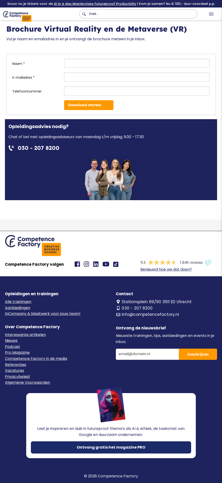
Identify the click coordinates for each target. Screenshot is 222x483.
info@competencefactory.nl (147, 314)
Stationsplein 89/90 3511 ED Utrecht (154, 302)
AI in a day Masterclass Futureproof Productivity (95, 3)
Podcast (12, 346)
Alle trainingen (18, 301)
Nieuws (11, 340)
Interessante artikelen (25, 334)
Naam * (18, 63)
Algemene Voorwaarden (27, 382)
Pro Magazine (17, 352)
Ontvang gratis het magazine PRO (111, 447)
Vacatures (14, 370)
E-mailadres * (23, 77)
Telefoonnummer (27, 91)
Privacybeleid (17, 376)
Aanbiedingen (17, 307)
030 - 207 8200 (134, 308)
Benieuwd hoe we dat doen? (166, 269)
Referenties (15, 364)
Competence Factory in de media (36, 358)
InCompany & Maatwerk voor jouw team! (42, 313)
